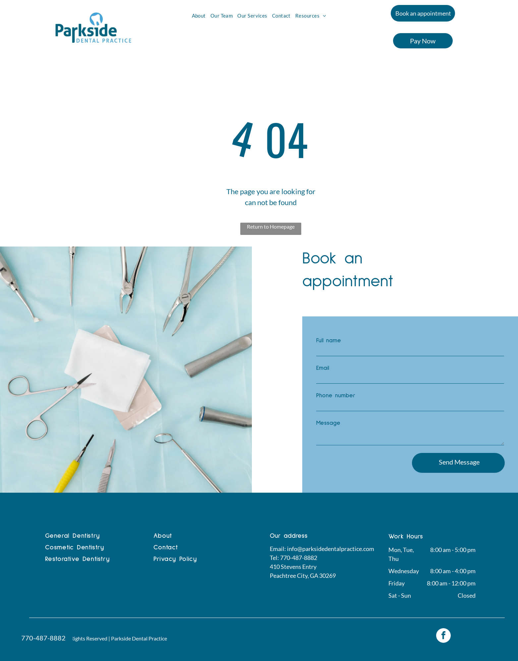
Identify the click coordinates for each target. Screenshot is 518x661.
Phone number (335, 396)
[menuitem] (199, 15)
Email (322, 368)
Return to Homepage (271, 226)
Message (328, 423)
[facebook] (443, 636)
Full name (328, 341)
